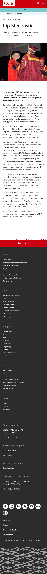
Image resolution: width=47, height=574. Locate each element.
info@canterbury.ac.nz (11, 437)
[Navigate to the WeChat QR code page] (25, 506)
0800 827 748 (8, 430)
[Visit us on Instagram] (11, 506)
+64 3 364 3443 (9, 450)
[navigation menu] (42, 4)
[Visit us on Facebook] (5, 506)
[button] (23, 10)
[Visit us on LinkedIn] (18, 506)
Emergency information (11, 489)
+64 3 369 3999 (9, 433)
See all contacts (9, 468)
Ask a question (8, 455)
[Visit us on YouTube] (31, 506)
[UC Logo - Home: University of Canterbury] (9, 3)
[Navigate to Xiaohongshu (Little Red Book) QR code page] (38, 506)
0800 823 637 (16, 484)
